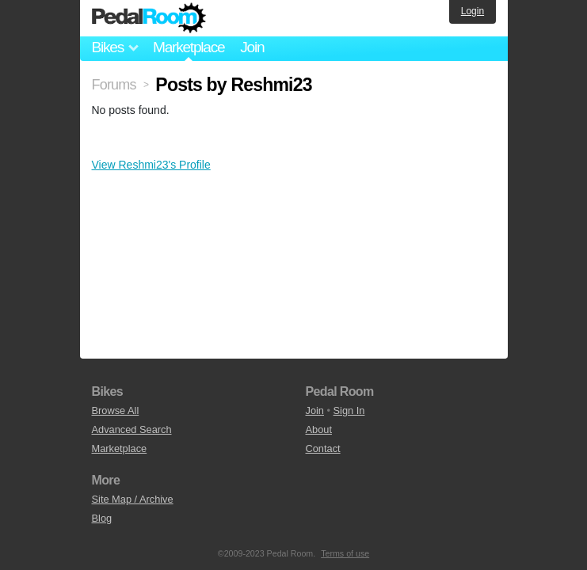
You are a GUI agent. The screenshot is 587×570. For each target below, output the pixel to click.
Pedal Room (149, 18)
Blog (102, 518)
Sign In (349, 410)
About (319, 429)
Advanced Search (132, 429)
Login (472, 11)
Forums (114, 85)
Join (252, 47)
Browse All (115, 410)
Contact (323, 448)
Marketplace (188, 47)
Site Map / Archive (132, 499)
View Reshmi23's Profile (151, 164)
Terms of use (345, 553)
